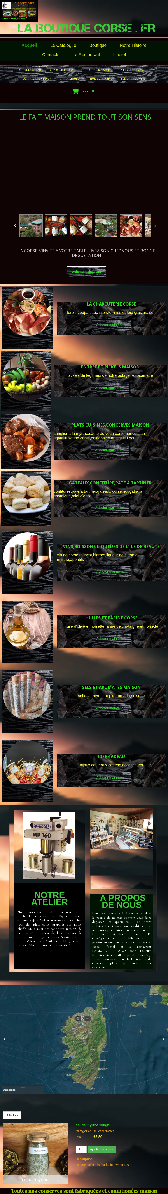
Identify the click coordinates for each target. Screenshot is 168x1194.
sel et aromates (133, 78)
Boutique (98, 45)
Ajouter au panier (102, 1149)
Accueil (29, 45)
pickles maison (98, 69)
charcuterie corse (64, 69)
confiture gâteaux (37, 78)
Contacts (51, 54)
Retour (12, 1115)
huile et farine (101, 78)
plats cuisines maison (134, 69)
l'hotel (119, 54)
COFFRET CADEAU (29, 69)
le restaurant (86, 54)
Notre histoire (133, 45)
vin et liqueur (70, 78)
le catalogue (63, 45)
